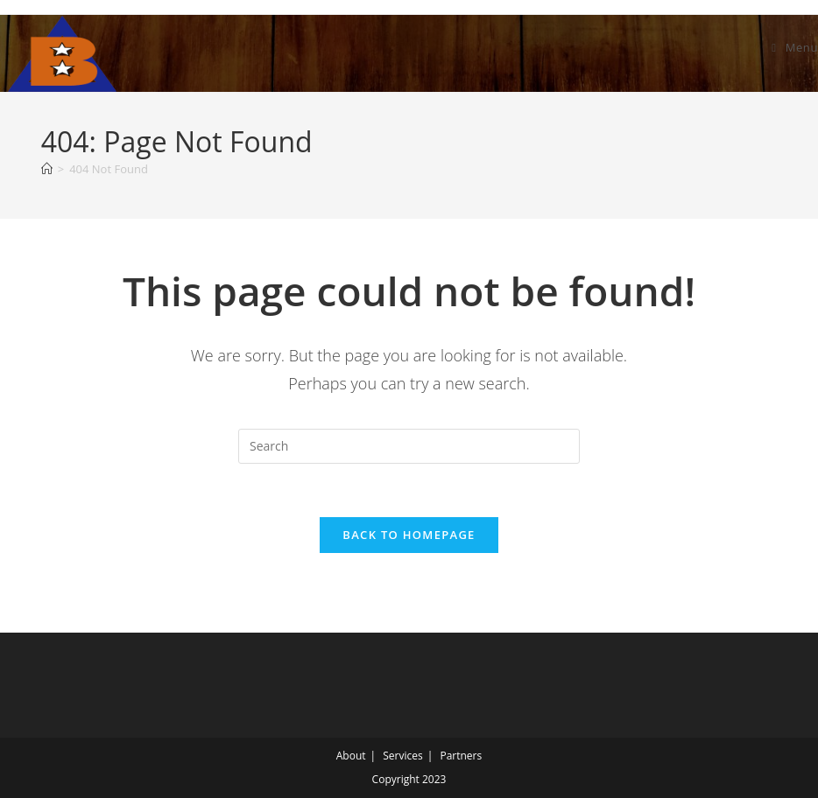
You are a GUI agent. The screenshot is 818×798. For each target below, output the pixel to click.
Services (402, 755)
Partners (461, 755)
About (351, 755)
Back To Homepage (408, 534)
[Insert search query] (409, 446)
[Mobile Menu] (795, 47)
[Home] (47, 169)
